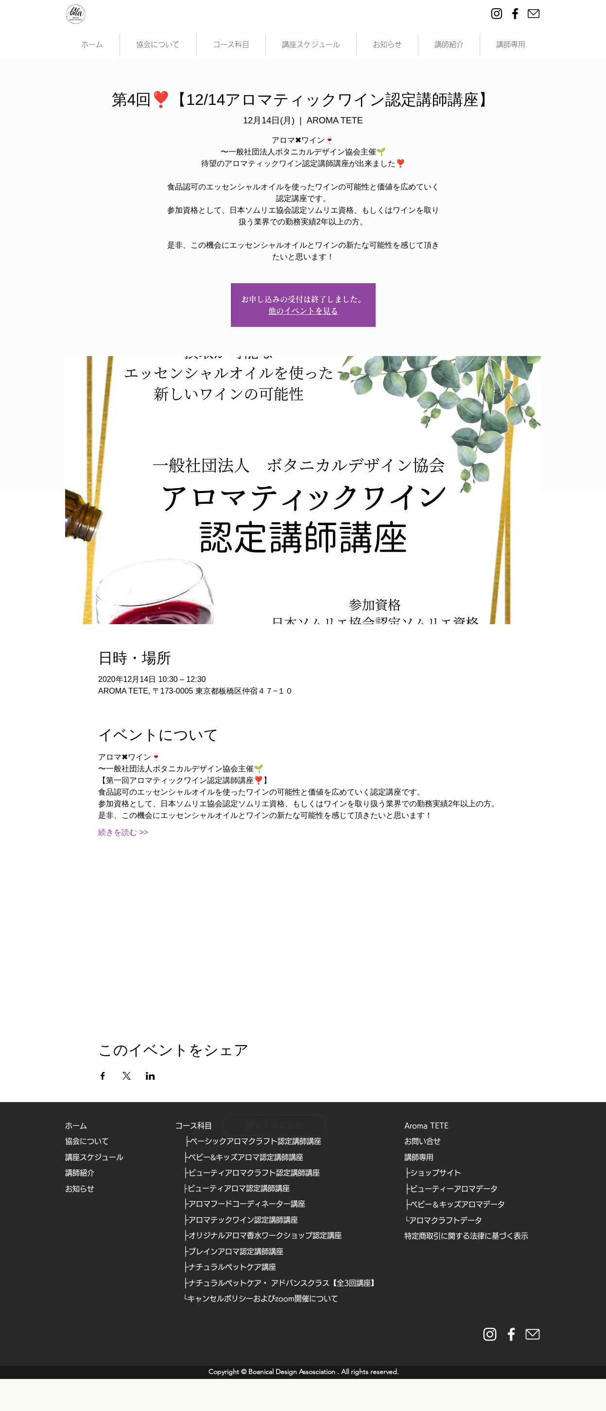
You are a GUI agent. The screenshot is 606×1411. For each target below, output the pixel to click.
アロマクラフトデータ (445, 1220)
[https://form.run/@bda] (532, 1334)
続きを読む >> (123, 832)
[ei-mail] (533, 13)
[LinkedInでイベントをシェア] (150, 1076)
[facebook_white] (511, 1334)
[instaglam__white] (490, 1334)
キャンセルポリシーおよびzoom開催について (263, 1298)
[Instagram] (496, 13)
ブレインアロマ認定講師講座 (236, 1251)
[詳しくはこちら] (275, 1125)
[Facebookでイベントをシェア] (102, 1076)
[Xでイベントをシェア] (126, 1076)
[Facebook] (515, 13)
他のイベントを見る (303, 311)
